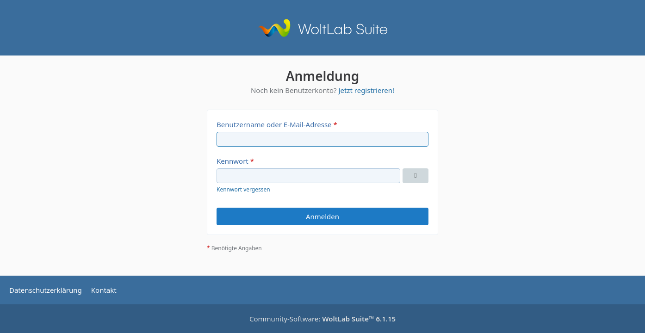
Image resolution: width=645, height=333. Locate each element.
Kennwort (232, 161)
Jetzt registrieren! (366, 90)
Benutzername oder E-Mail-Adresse (274, 124)
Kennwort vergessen (243, 189)
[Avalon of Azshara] (322, 28)
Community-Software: (322, 318)
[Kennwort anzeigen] (415, 175)
